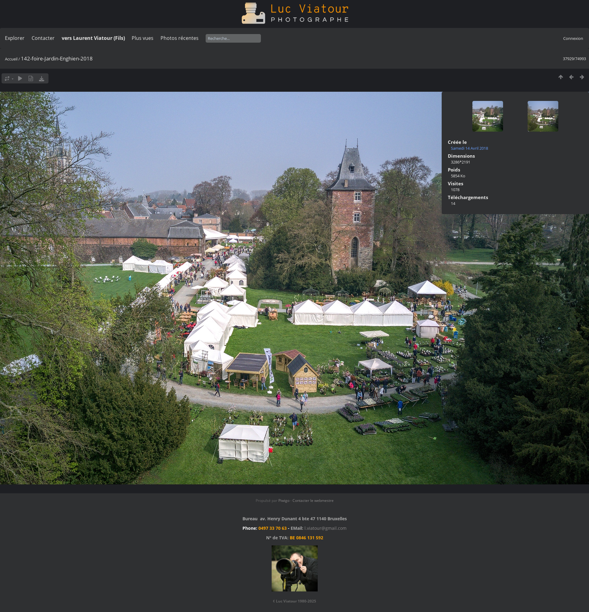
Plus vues (142, 38)
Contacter (43, 38)
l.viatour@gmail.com (325, 528)
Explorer (15, 38)
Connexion (573, 38)
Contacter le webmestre (313, 500)
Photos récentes (180, 38)
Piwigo (283, 500)
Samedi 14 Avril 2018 (469, 148)
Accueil (11, 59)
